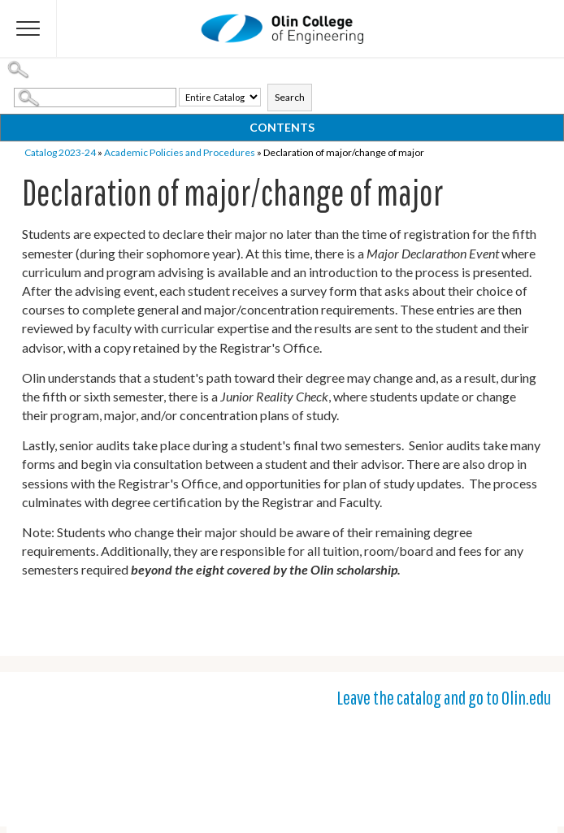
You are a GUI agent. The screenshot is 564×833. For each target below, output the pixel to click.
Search (290, 97)
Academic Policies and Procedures (179, 152)
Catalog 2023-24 (60, 152)
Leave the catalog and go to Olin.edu (443, 697)
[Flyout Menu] (28, 28)
